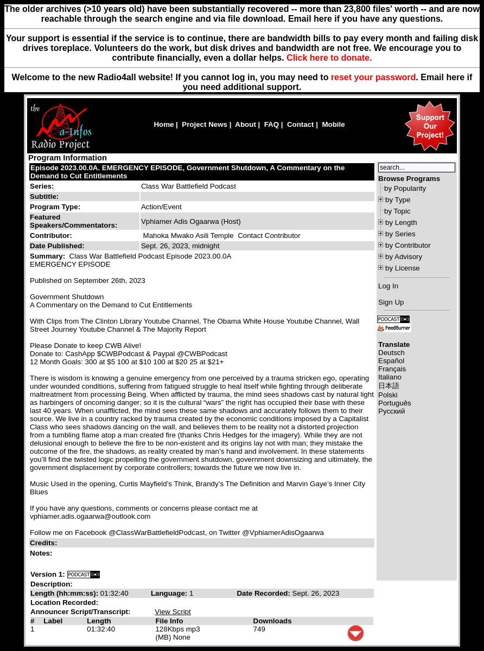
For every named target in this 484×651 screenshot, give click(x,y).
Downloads (272, 621)
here (455, 77)
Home (164, 124)
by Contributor (408, 245)
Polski (388, 395)
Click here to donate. (329, 57)
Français (392, 369)
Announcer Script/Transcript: (80, 612)
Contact (300, 124)
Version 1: (47, 574)
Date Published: (57, 246)
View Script (172, 612)
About (245, 124)
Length (99, 621)
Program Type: (55, 207)
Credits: (44, 543)
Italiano (390, 377)
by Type (397, 200)
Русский (391, 411)
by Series (400, 234)
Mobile (333, 124)
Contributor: (51, 235)
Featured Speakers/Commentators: (73, 221)
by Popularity (405, 188)
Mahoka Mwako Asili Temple (188, 235)
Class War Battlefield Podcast (188, 186)
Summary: (48, 256)
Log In (388, 286)
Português (394, 403)
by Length (401, 222)
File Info (169, 621)
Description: (51, 584)
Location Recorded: (64, 602)
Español (391, 361)
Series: (42, 186)
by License (402, 268)
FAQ (271, 124)
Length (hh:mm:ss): (65, 593)
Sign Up (391, 302)
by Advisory (403, 257)
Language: (170, 593)
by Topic (397, 211)
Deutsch (391, 353)
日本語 (388, 386)
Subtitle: (44, 196)
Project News (204, 124)
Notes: (42, 553)
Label (52, 621)
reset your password (373, 77)
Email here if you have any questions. (365, 18)
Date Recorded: (264, 593)
